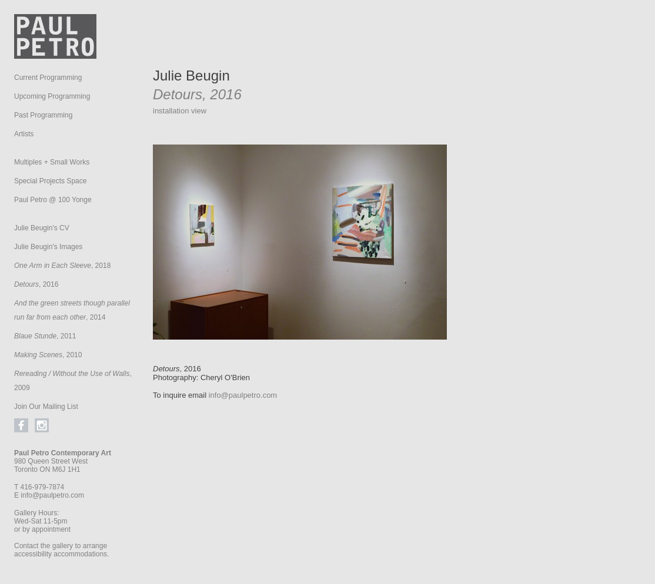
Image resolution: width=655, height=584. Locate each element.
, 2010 (48, 355)
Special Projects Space (50, 181)
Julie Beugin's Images (48, 247)
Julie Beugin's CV (41, 228)
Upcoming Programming (52, 96)
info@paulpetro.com (52, 495)
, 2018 (62, 265)
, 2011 (45, 336)
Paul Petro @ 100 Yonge (53, 200)
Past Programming (43, 115)
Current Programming (48, 77)
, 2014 (72, 310)
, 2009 (73, 381)
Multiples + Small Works (51, 162)
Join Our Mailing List (46, 406)
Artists (24, 134)
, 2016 (36, 284)
